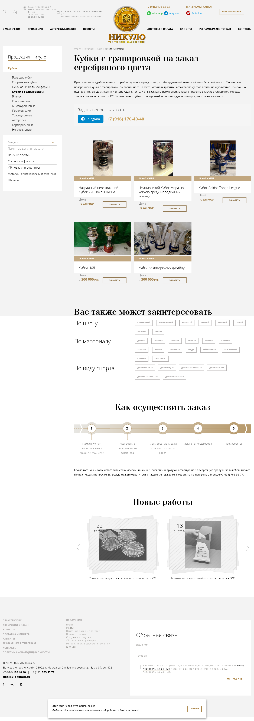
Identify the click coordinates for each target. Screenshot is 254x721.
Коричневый (166, 322)
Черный (205, 322)
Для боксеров (145, 367)
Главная (77, 49)
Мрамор (175, 349)
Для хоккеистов (174, 376)
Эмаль (158, 349)
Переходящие (21, 111)
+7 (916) (14, 672)
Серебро (141, 358)
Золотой (187, 322)
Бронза (192, 340)
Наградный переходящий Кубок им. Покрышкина (98, 189)
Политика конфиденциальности (26, 652)
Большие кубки (22, 77)
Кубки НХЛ (87, 268)
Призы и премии (19, 155)
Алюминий (230, 349)
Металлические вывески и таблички (32, 174)
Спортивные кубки (24, 82)
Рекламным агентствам (215, 29)
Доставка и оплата (160, 29)
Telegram (90, 119)
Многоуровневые (23, 106)
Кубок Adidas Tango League (219, 187)
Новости (89, 29)
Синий (239, 322)
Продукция (35, 29)
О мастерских (12, 620)
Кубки (12, 68)
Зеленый (222, 322)
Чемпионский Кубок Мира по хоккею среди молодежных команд (161, 191)
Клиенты (186, 29)
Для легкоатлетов (191, 367)
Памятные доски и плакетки (26, 148)
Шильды (13, 180)
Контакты (10, 647)
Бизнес (17, 96)
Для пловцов (216, 367)
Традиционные (22, 115)
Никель (209, 340)
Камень (225, 340)
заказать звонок (232, 11)
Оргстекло (160, 358)
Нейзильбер (209, 349)
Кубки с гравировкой (28, 92)
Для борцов (167, 367)
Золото (141, 349)
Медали (13, 142)
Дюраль (158, 340)
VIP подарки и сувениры (24, 167)
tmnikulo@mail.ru (15, 12)
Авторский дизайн (63, 29)
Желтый (141, 331)
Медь (191, 349)
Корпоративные (23, 125)
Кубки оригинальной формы (31, 87)
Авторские (19, 120)
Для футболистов (147, 376)
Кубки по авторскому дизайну (162, 268)
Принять (194, 708)
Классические (21, 101)
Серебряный (143, 322)
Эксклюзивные (22, 130)
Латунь (175, 340)
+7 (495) (42, 672)
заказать (114, 204)
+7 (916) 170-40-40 (158, 7)
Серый (158, 331)
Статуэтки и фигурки (21, 161)
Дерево (141, 340)
